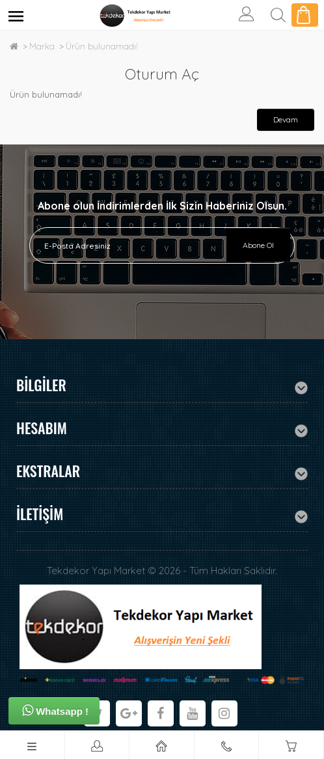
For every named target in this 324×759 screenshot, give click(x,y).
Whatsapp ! (55, 710)
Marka (42, 46)
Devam (285, 119)
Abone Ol (258, 245)
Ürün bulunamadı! (102, 46)
